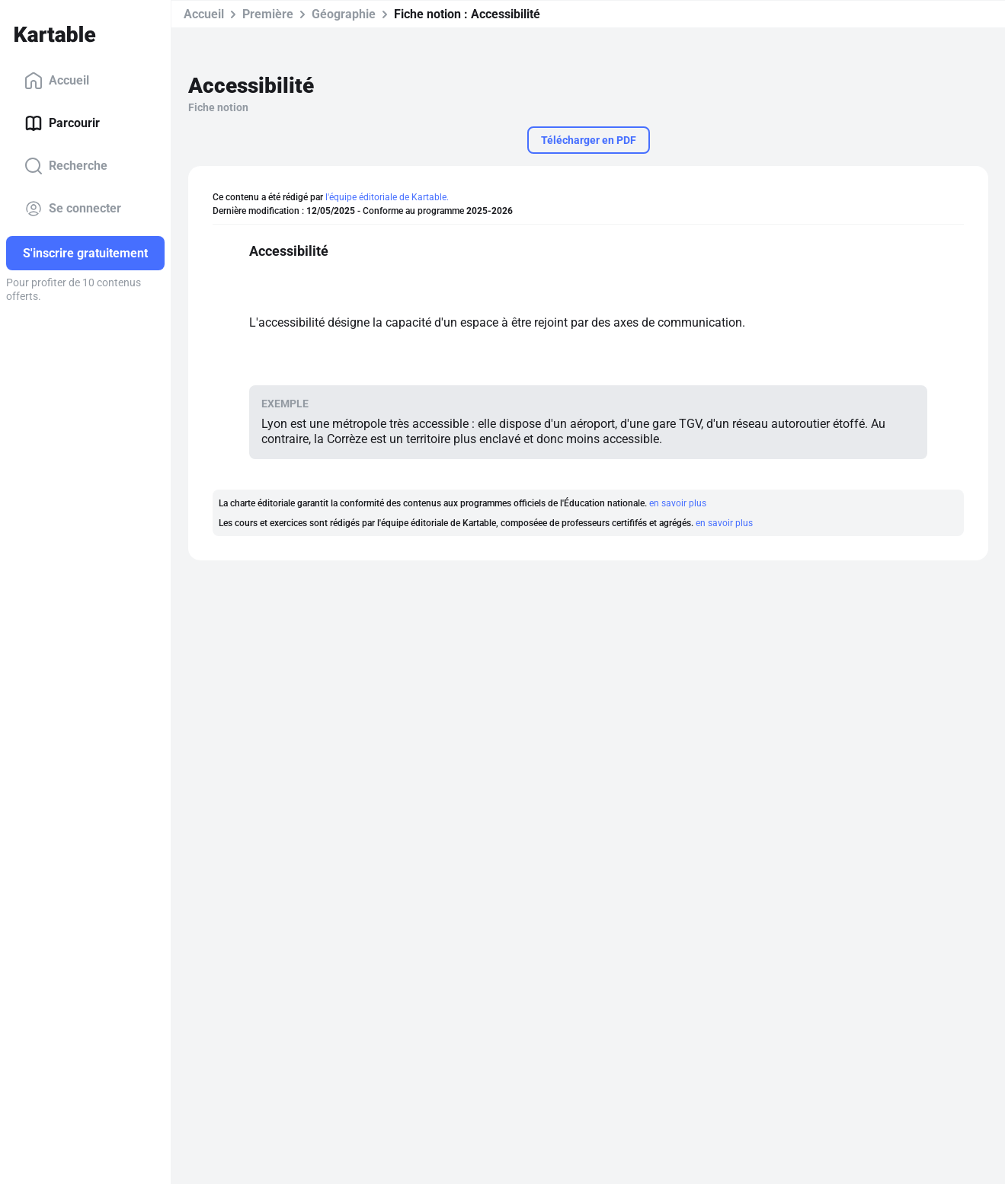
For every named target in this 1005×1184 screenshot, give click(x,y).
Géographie (344, 14)
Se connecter (72, 208)
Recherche (65, 166)
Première (267, 14)
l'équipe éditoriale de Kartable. (387, 197)
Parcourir (62, 123)
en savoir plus (677, 503)
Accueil (56, 81)
